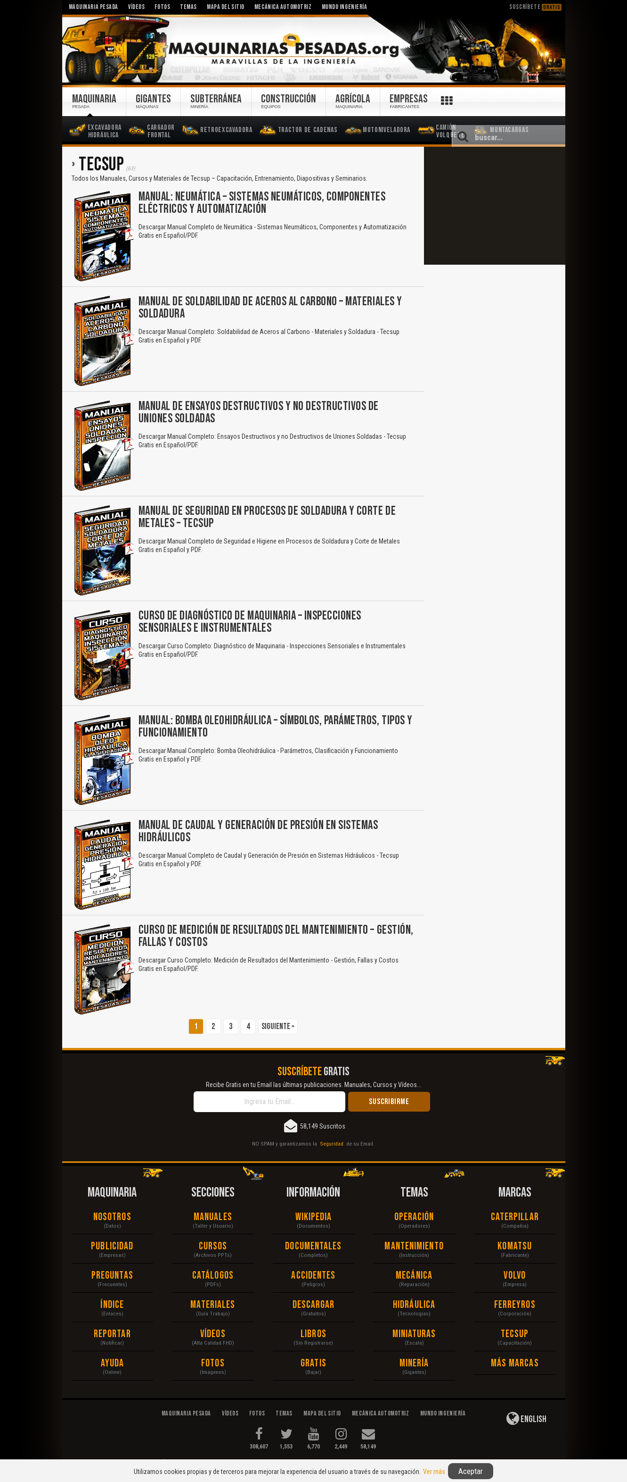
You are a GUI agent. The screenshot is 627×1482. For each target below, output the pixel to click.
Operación (414, 1217)
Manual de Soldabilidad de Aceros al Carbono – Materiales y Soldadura (270, 307)
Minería (414, 1363)
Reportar (112, 1334)
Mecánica (414, 1275)
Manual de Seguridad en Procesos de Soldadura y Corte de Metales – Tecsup (267, 517)
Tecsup (515, 1334)
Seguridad (331, 1143)
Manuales (213, 1217)
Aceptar (470, 1471)
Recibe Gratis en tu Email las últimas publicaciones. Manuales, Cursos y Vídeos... (313, 1084)
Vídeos (213, 1334)
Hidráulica (414, 1304)
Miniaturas (414, 1334)
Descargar (314, 1304)
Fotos (213, 1363)
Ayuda (112, 1363)
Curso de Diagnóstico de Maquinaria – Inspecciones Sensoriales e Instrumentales (249, 622)
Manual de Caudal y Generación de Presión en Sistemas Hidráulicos (258, 831)
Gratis (313, 1363)
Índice (112, 1304)
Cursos (213, 1246)
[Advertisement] (494, 206)
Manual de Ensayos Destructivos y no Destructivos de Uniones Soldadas (258, 412)
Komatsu (514, 1246)
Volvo (515, 1275)
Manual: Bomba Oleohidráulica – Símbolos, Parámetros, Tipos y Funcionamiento (275, 726)
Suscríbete (535, 7)
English (526, 1418)
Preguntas (112, 1275)
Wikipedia (313, 1217)
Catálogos (213, 1275)
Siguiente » (277, 1026)
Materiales (212, 1304)
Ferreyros (515, 1304)
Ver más (434, 1471)
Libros (313, 1334)
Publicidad (112, 1246)
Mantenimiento (413, 1246)
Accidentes (313, 1275)
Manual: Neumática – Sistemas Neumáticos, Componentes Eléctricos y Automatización (262, 203)
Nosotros (112, 1217)
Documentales (313, 1246)
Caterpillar (515, 1217)
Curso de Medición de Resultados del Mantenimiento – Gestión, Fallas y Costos (276, 936)
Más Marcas (515, 1363)
